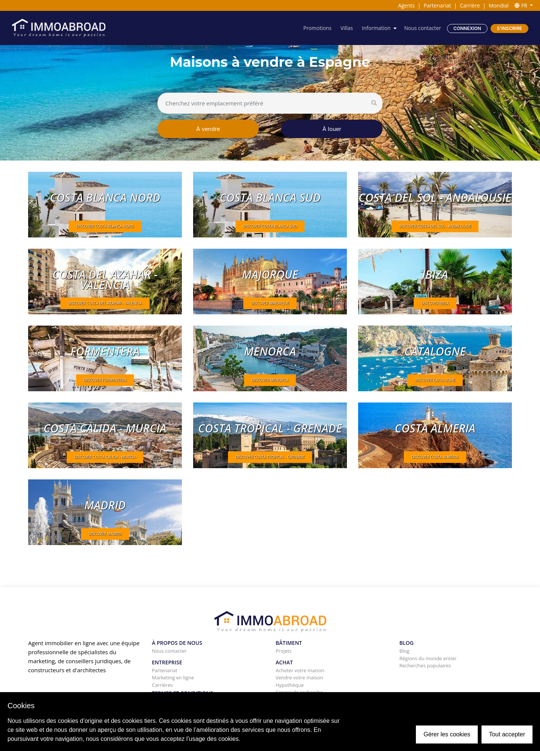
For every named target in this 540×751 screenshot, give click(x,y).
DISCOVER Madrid (105, 533)
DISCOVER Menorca (270, 380)
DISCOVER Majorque (270, 303)
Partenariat (437, 5)
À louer (331, 128)
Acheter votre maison (300, 670)
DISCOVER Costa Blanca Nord (105, 226)
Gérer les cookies (446, 734)
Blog (404, 650)
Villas (345, 28)
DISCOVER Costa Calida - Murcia (105, 457)
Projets (283, 650)
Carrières (162, 685)
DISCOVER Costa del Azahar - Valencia (105, 303)
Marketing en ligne (173, 677)
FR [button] (521, 5)
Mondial (498, 5)
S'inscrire (509, 28)
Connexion (467, 28)
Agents (406, 5)
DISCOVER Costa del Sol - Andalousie (435, 226)
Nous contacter (422, 28)
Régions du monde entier (428, 658)
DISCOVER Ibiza (435, 303)
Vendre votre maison (299, 677)
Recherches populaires (425, 665)
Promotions (316, 28)
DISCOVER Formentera (105, 380)
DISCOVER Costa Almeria (434, 457)
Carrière (470, 5)
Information (375, 28)
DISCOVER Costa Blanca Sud (270, 226)
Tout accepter (507, 734)
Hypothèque (290, 685)
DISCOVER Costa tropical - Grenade (270, 457)
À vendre (208, 128)
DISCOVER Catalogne (435, 380)
